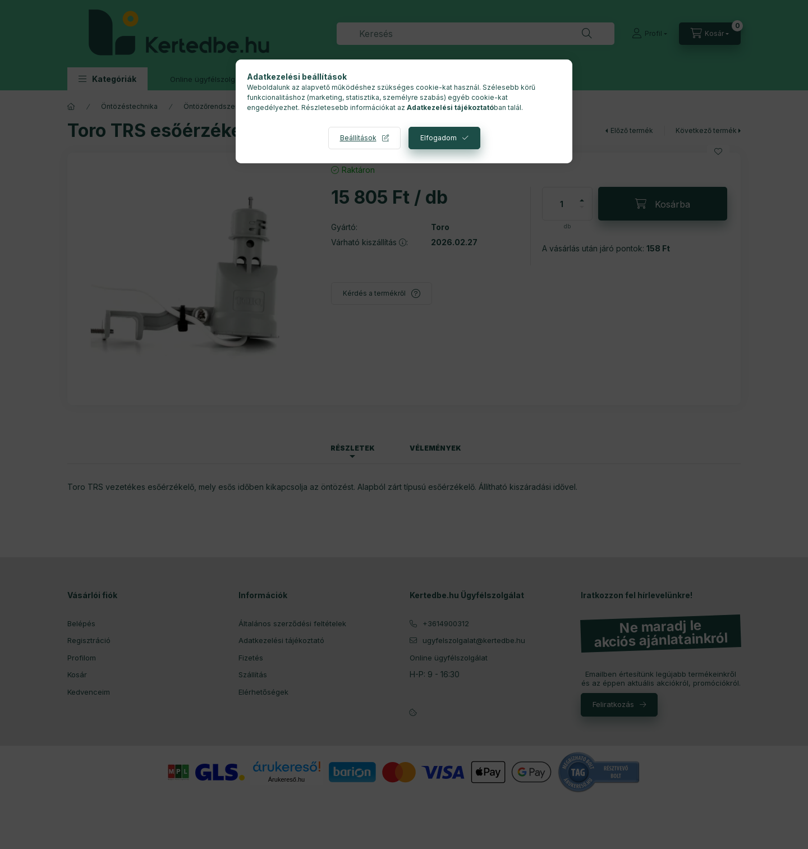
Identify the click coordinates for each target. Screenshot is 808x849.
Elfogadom (438, 138)
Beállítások (358, 138)
